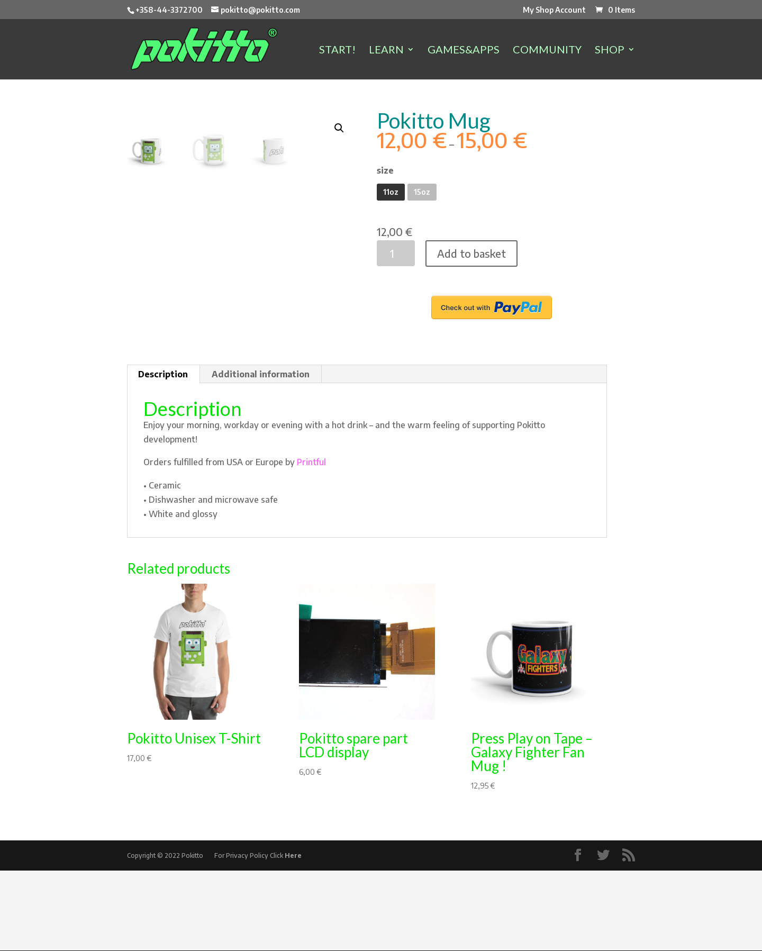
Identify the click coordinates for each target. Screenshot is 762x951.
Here (293, 936)
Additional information (261, 454)
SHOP (609, 51)
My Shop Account (554, 10)
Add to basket (471, 253)
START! (337, 51)
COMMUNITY (547, 51)
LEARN (386, 51)
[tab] (163, 455)
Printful (311, 542)
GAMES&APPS (464, 51)
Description (163, 454)
